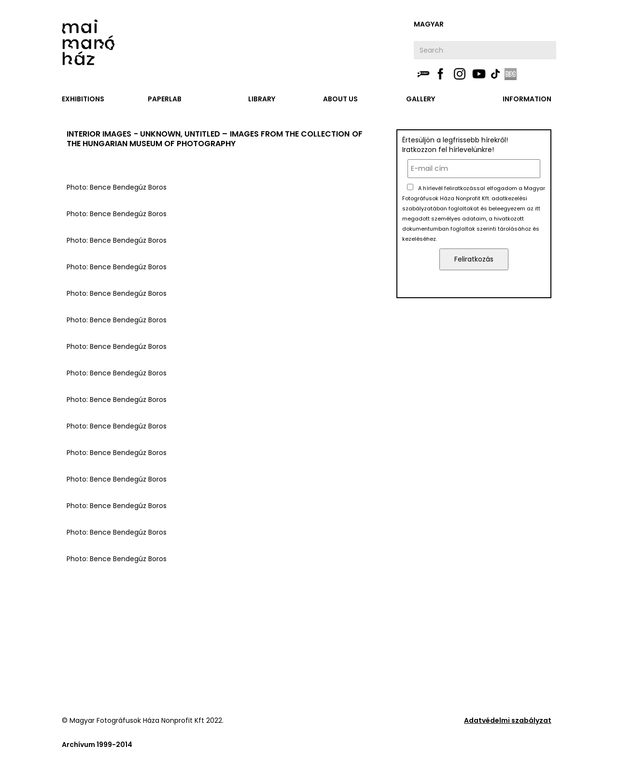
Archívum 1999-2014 (97, 744)
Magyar (429, 24)
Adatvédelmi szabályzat (507, 720)
